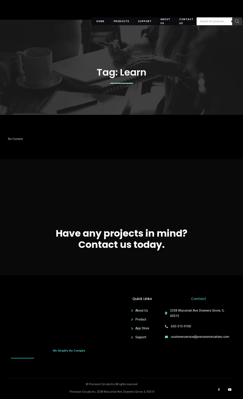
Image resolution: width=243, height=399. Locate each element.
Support (145, 21)
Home (100, 21)
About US (165, 21)
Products (121, 21)
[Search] (237, 21)
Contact (198, 298)
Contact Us (186, 21)
